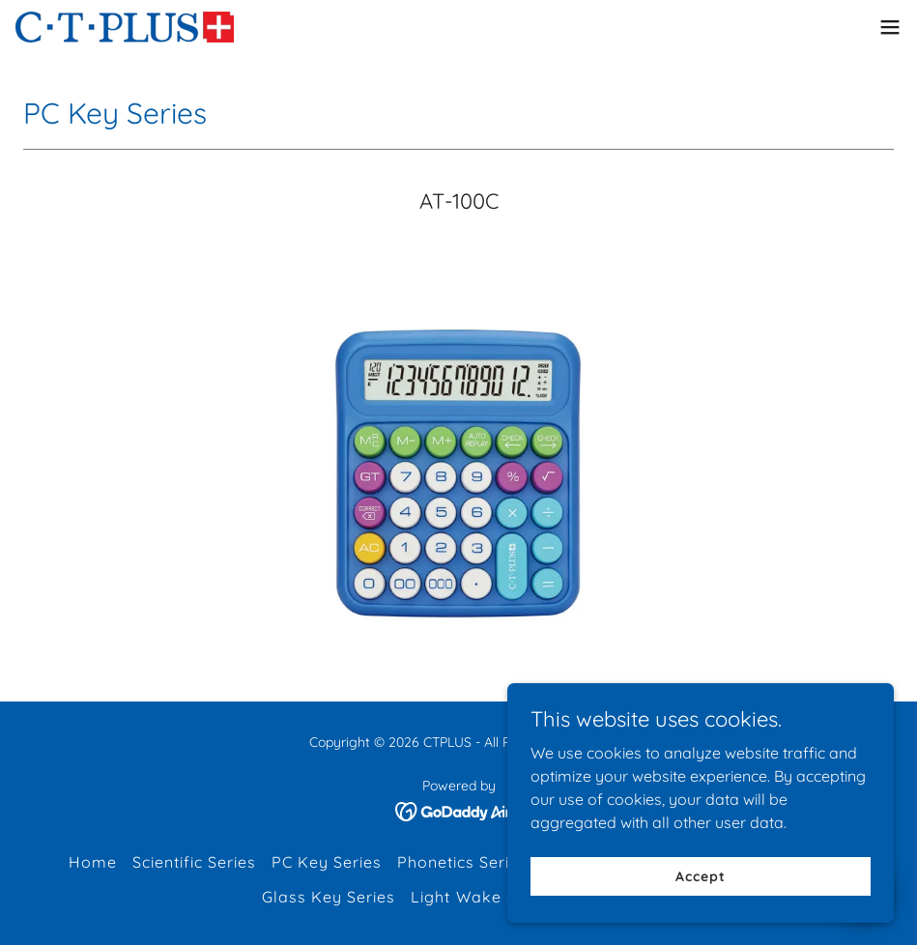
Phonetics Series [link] (462, 862)
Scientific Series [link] (194, 862)
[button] (890, 27)
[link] (124, 27)
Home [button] (93, 862)
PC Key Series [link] (327, 862)
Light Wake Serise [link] (482, 896)
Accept (700, 875)
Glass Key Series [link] (328, 896)
